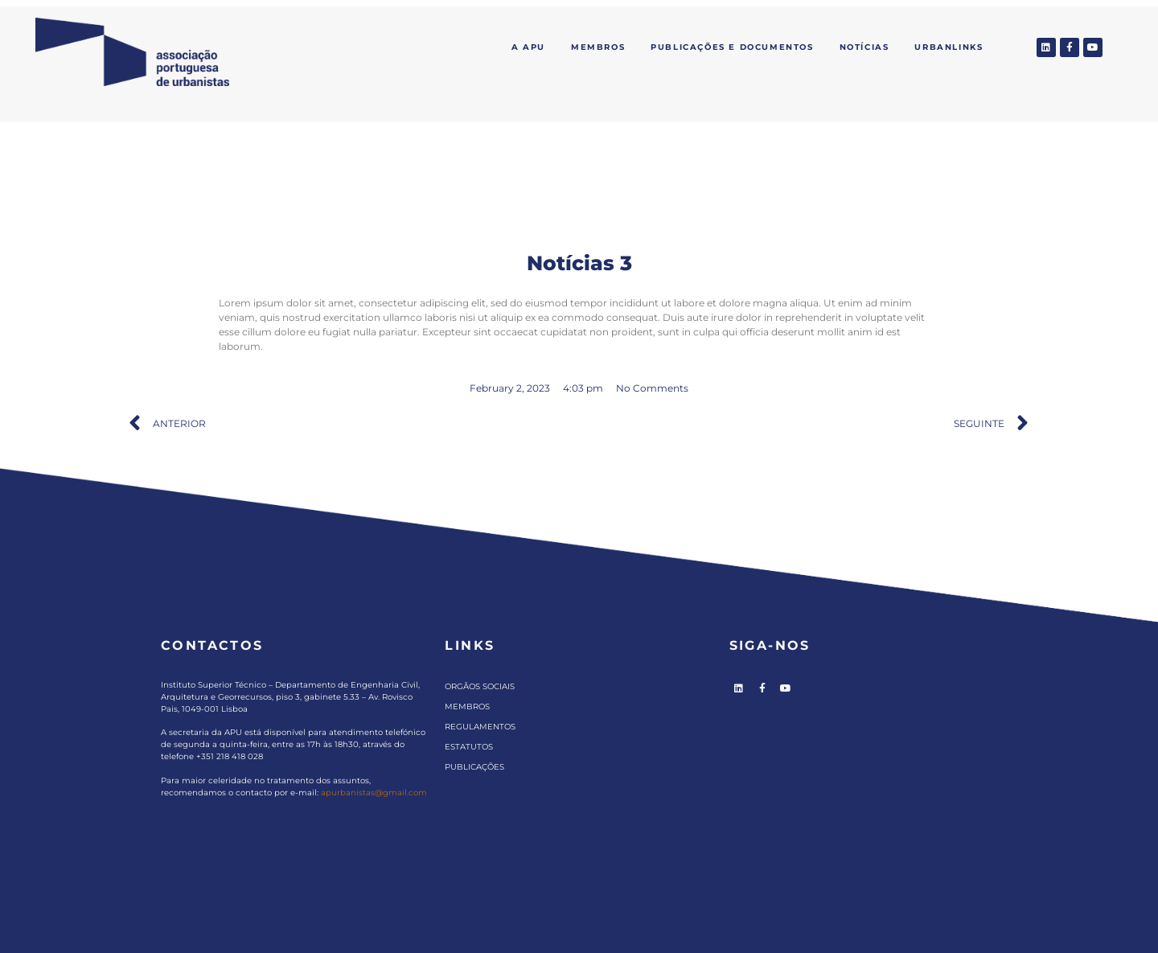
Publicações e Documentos (732, 47)
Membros (598, 47)
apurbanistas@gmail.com (374, 792)
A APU (528, 47)
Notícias (864, 47)
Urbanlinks (948, 47)
